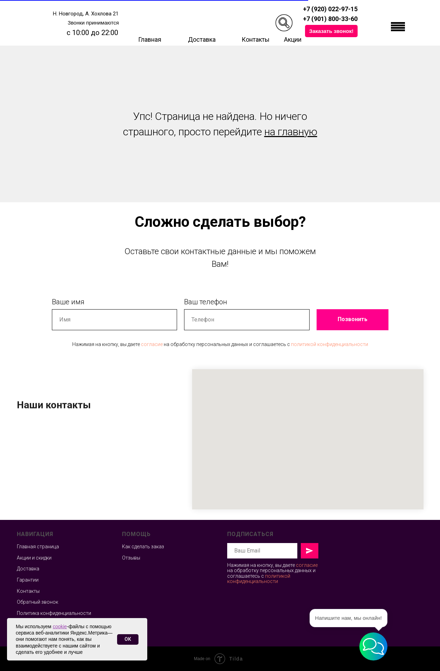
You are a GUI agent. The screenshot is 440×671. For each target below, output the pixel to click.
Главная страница (38, 546)
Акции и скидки (34, 558)
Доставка (202, 39)
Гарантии (28, 580)
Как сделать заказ (143, 546)
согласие (152, 344)
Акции (293, 39)
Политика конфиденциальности (54, 613)
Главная (149, 39)
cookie (60, 626)
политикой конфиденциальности (329, 344)
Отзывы (131, 558)
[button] (331, 31)
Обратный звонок (37, 602)
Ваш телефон (205, 302)
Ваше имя (68, 302)
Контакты (256, 39)
